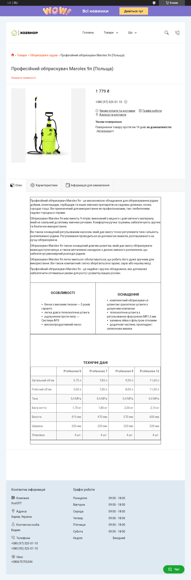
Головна (88, 32)
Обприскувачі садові (44, 55)
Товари (109, 32)
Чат (174, 569)
